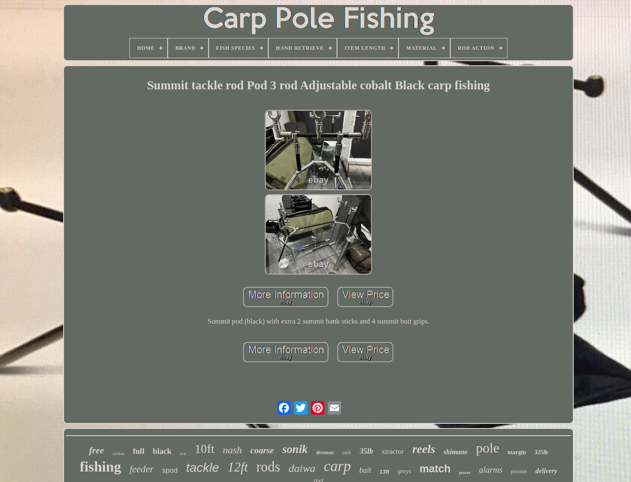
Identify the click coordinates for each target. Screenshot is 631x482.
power (465, 472)
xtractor (393, 451)
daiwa (302, 468)
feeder (141, 469)
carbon (118, 453)
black (162, 451)
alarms (491, 469)
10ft (204, 448)
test (183, 453)
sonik (294, 449)
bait (365, 470)
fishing (100, 466)
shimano (456, 451)
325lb (541, 452)
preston (519, 471)
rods (268, 466)
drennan (325, 452)
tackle (202, 467)
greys (404, 471)
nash (232, 450)
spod (170, 470)
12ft (237, 467)
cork (346, 452)
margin (517, 452)
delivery (546, 470)
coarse (262, 450)
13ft (384, 472)
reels (423, 448)
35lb (366, 451)
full (138, 451)
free (96, 450)
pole (487, 447)
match (435, 468)
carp (337, 466)
